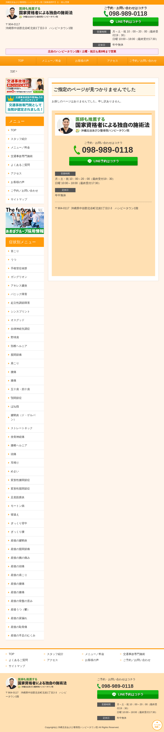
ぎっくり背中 (19, 523)
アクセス (112, 60)
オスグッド (17, 320)
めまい (15, 471)
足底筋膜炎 (17, 497)
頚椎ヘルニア (19, 346)
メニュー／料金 (51, 60)
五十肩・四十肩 (20, 389)
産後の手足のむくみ (23, 635)
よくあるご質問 (20, 164)
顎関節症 (16, 397)
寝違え (15, 514)
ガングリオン (19, 276)
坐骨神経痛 (17, 436)
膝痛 (13, 380)
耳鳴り (15, 462)
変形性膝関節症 (20, 480)
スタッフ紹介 (19, 138)
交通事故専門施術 (22, 156)
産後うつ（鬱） (20, 609)
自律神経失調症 (20, 328)
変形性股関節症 (20, 488)
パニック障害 (19, 294)
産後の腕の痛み (20, 557)
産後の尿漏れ (19, 618)
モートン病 (17, 505)
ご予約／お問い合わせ (143, 60)
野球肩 (15, 337)
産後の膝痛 (17, 592)
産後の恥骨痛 (19, 626)
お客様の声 (82, 60)
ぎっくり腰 (17, 531)
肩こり (15, 363)
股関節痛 (16, 354)
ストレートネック (22, 428)
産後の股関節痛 (20, 549)
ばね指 (15, 406)
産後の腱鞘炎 (19, 540)
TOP (21, 60)
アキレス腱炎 (19, 285)
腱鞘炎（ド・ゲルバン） (23, 417)
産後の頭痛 (17, 566)
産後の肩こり (19, 575)
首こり (15, 251)
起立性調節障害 (20, 302)
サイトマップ (19, 199)
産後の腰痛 (17, 583)
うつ (13, 259)
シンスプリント (20, 311)
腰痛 (13, 372)
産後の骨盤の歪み (22, 600)
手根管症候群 (19, 268)
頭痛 (13, 454)
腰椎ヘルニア (19, 445)
